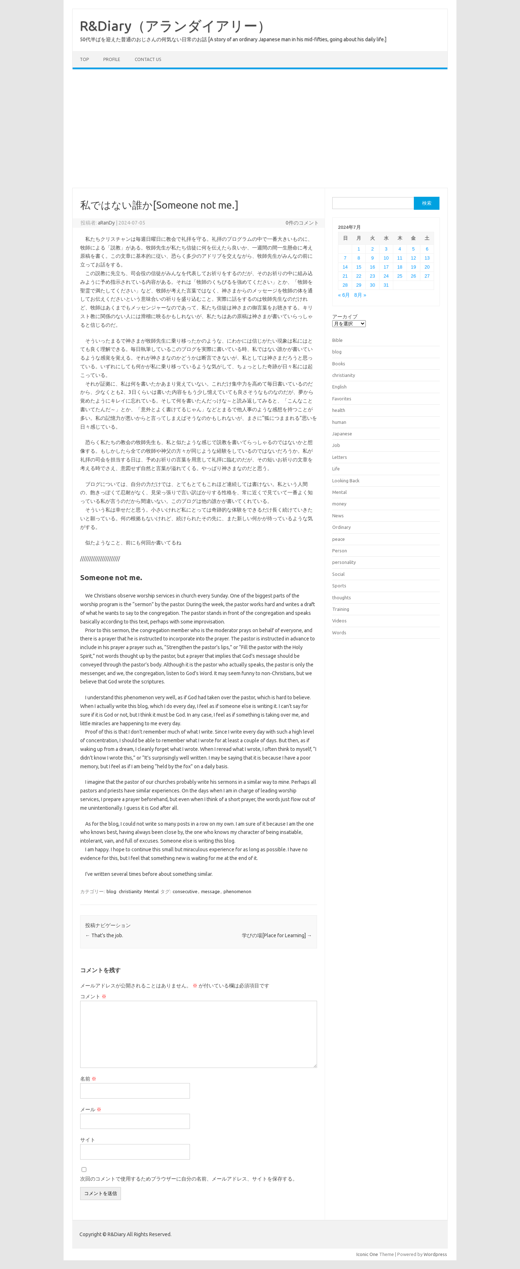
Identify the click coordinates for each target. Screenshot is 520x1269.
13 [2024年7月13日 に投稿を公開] (427, 258)
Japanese (342, 433)
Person (339, 550)
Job (336, 445)
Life (336, 468)
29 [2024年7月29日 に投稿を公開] (358, 285)
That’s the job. (104, 935)
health (338, 410)
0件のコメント (302, 223)
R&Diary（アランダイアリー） (175, 25)
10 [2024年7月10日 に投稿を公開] (386, 258)
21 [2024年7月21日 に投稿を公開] (345, 276)
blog (111, 891)
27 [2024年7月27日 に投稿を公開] (427, 276)
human (339, 422)
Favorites (341, 398)
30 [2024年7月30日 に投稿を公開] (372, 285)
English (339, 386)
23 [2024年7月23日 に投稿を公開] (372, 276)
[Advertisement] (260, 128)
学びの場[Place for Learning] (277, 935)
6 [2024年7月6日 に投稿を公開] (427, 249)
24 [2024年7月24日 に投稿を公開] (386, 276)
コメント (93, 996)
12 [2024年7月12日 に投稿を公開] (413, 258)
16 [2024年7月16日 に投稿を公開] (372, 267)
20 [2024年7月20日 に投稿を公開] (427, 267)
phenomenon (237, 891)
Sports (339, 585)
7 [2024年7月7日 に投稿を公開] (345, 258)
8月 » (360, 295)
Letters (339, 457)
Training (340, 609)
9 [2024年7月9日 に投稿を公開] (372, 258)
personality (344, 562)
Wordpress (435, 1254)
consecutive (185, 891)
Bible (337, 340)
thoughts (341, 597)
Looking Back (345, 480)
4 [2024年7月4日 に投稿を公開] (400, 249)
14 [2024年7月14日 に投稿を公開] (345, 267)
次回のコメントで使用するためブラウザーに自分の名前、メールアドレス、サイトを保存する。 (189, 1179)
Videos (339, 620)
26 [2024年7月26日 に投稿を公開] (413, 276)
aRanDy (106, 223)
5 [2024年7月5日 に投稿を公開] (413, 249)
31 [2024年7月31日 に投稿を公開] (386, 285)
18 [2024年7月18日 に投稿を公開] (399, 267)
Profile (111, 59)
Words (339, 632)
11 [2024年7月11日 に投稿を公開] (399, 258)
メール (90, 1109)
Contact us (148, 59)
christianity (130, 891)
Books (338, 363)
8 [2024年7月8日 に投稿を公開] (359, 258)
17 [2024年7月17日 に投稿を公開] (386, 267)
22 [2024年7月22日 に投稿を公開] (358, 276)
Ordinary (341, 527)
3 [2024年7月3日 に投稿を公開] (386, 249)
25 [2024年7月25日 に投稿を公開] (399, 276)
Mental (151, 891)
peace (338, 539)
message (210, 891)
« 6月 (344, 295)
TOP (84, 59)
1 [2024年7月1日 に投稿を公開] (359, 249)
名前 (88, 1079)
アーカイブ (345, 317)
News (338, 515)
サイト (87, 1140)
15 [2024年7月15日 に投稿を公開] (358, 267)
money (339, 503)
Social (338, 574)
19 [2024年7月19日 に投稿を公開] (413, 267)
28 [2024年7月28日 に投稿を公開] (345, 285)
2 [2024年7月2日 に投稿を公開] (372, 249)
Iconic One (367, 1254)
